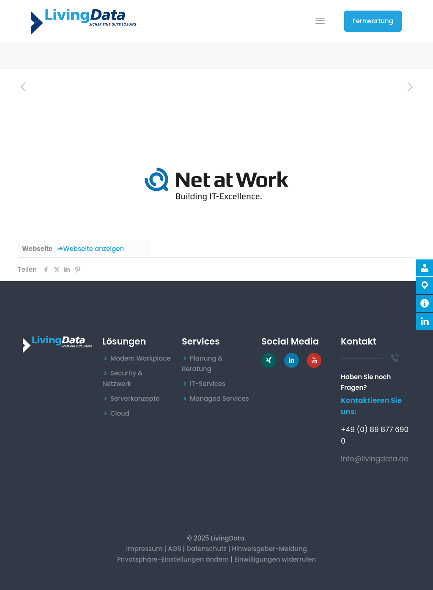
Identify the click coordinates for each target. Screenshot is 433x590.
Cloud (119, 413)
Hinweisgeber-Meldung (269, 548)
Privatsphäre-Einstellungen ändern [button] (173, 559)
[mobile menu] (320, 21)
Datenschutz (206, 548)
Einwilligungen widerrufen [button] (275, 559)
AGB (174, 548)
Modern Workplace (140, 358)
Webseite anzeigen (90, 248)
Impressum (144, 548)
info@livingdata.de (374, 459)
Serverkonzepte (135, 398)
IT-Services (207, 383)
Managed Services (219, 398)
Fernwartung (373, 21)
